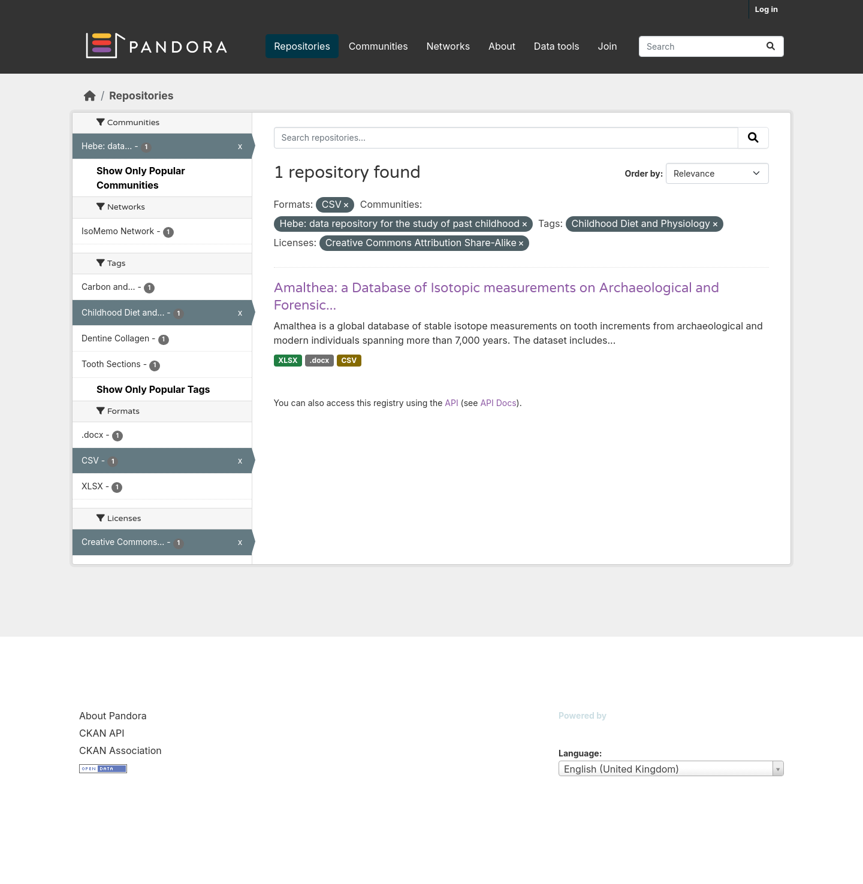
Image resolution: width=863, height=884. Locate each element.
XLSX (287, 360)
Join (607, 46)
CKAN (579, 730)
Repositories (302, 46)
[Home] (90, 95)
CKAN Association (120, 750)
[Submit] (771, 46)
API (451, 403)
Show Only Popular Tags (153, 389)
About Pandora (113, 716)
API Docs (498, 403)
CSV (349, 360)
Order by (642, 173)
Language (579, 753)
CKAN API (102, 733)
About (501, 46)
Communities (378, 46)
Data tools (557, 46)
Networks (448, 46)
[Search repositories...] (711, 46)
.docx (320, 360)
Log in (766, 9)
